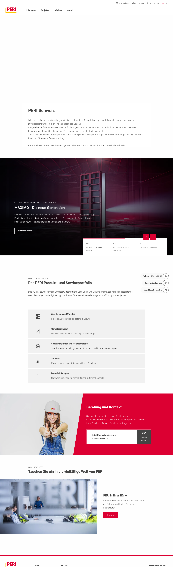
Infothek (58, 10)
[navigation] (86, 206)
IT (168, 3)
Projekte (45, 10)
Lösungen (31, 10)
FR (166, 3)
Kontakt (70, 10)
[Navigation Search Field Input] (155, 10)
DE (163, 3)
